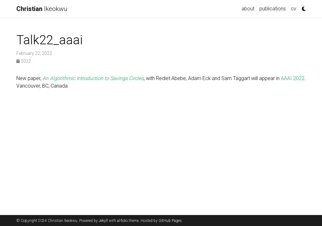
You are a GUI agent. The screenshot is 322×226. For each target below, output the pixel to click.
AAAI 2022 (292, 78)
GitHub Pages (170, 220)
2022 (23, 61)
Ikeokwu (41, 9)
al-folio (122, 220)
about (248, 9)
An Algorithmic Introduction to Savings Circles (93, 78)
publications (272, 9)
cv (293, 9)
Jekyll (103, 220)
